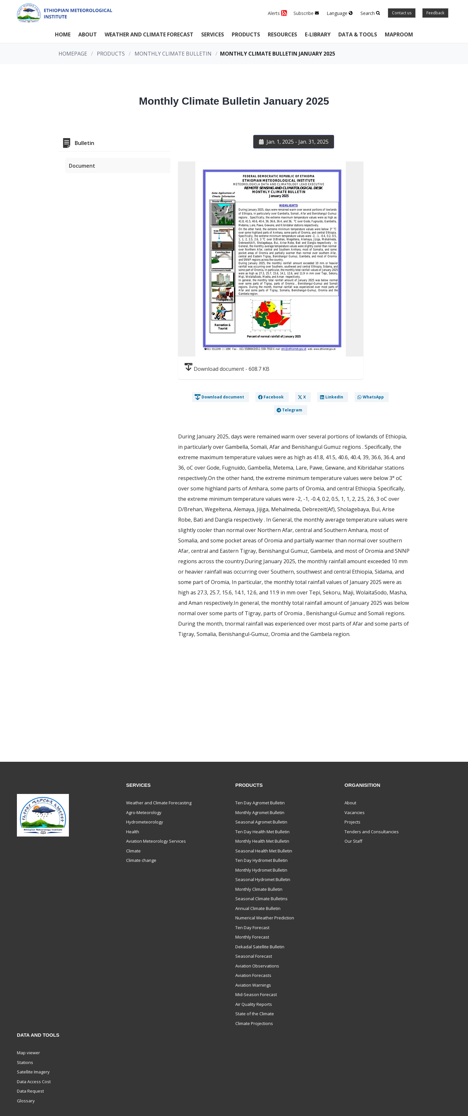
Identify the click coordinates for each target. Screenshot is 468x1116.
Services (212, 34)
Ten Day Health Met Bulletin (262, 832)
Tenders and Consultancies (371, 832)
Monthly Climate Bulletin (173, 53)
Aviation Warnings (253, 985)
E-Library (318, 34)
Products (246, 34)
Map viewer (28, 1053)
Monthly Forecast (252, 937)
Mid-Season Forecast (256, 994)
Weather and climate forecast (149, 34)
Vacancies (354, 812)
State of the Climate (254, 1014)
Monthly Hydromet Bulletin (261, 870)
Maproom (399, 34)
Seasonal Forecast (253, 956)
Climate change (141, 860)
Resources (282, 34)
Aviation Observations (257, 966)
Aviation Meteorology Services (156, 841)
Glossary (26, 1101)
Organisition (362, 785)
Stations (25, 1062)
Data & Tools (357, 34)
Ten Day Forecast (252, 927)
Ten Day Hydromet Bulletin (261, 860)
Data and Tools (38, 1035)
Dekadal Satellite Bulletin (259, 947)
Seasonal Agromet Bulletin (261, 822)
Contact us (401, 13)
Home (63, 34)
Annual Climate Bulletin (257, 908)
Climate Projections (254, 1023)
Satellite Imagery (33, 1072)
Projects (352, 822)
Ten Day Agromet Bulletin (260, 803)
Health (132, 832)
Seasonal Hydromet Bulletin (262, 879)
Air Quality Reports (253, 1004)
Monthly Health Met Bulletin (262, 841)
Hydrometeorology (144, 822)
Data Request (30, 1091)
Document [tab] (82, 165)
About (87, 34)
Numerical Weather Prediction (264, 918)
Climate (133, 851)
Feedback (435, 13)
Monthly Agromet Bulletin (259, 812)
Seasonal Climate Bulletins (261, 899)
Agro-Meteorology (144, 812)
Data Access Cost (34, 1081)
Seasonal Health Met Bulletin (263, 851)
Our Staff (353, 841)
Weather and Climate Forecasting (158, 803)
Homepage (72, 53)
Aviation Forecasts (253, 975)
